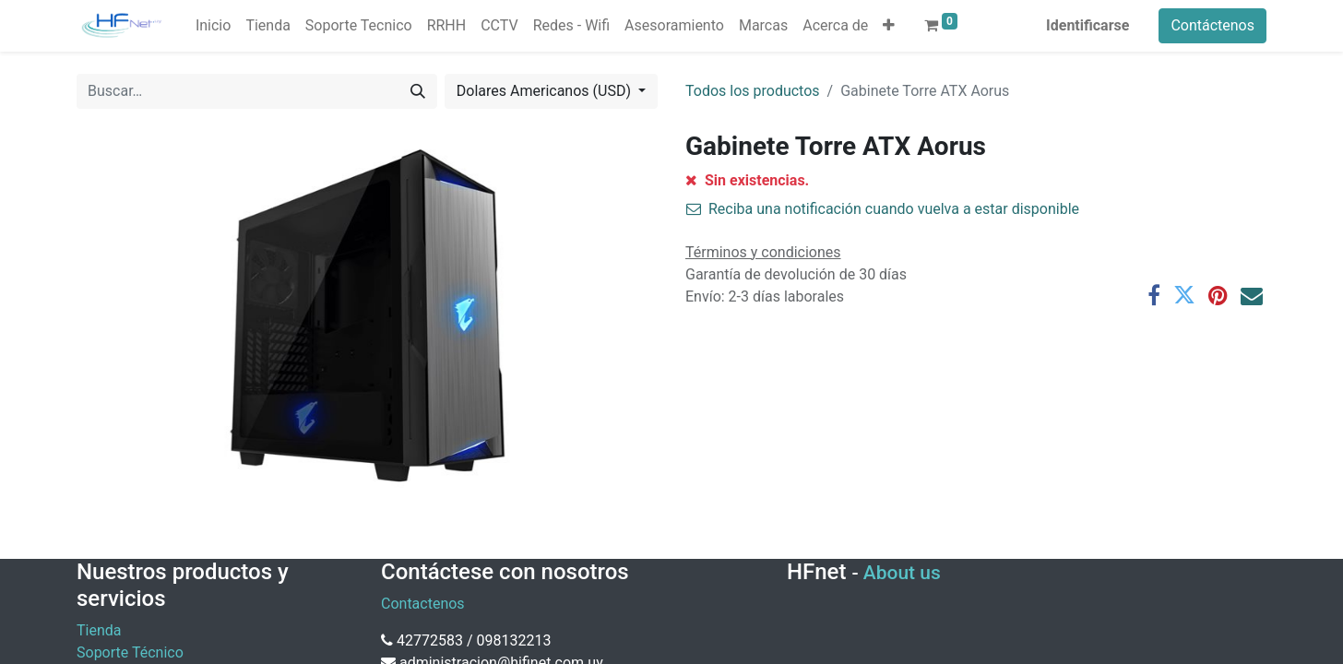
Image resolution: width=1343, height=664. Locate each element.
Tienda (99, 630)
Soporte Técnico (130, 652)
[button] (888, 25)
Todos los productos (752, 91)
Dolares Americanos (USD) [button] (546, 91)
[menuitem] (213, 25)
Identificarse (1087, 25)
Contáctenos (1212, 25)
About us (902, 573)
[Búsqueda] (417, 91)
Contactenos (423, 603)
